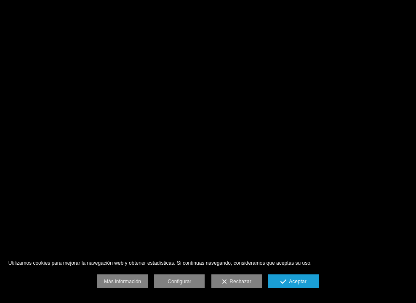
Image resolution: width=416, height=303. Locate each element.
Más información (122, 281)
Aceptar (293, 282)
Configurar (179, 281)
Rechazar (236, 282)
